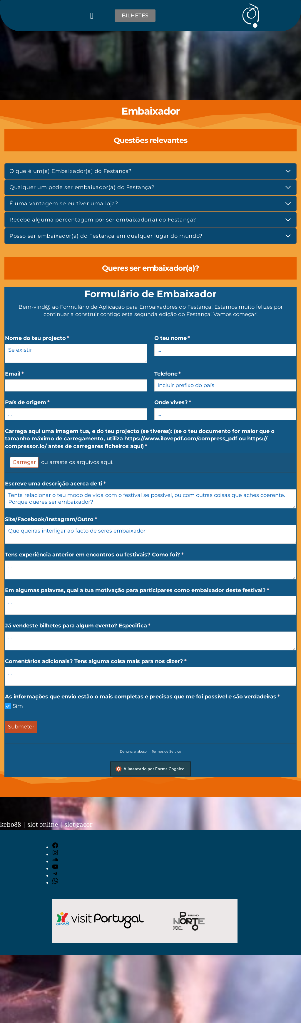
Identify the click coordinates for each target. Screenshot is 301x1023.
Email (30, 374)
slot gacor (78, 825)
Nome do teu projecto (53, 338)
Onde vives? (188, 402)
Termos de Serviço (166, 751)
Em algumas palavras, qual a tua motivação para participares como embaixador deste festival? (150, 590)
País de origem (43, 402)
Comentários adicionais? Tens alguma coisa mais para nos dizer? (111, 661)
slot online (42, 825)
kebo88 (10, 825)
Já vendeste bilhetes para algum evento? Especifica (93, 625)
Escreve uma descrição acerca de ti (71, 483)
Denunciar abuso (133, 751)
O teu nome (187, 338)
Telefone (183, 374)
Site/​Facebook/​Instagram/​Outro (66, 519)
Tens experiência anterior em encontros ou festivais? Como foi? (110, 554)
